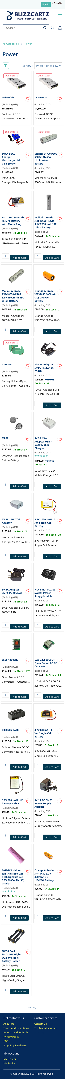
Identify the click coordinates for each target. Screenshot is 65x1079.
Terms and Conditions (16, 1028)
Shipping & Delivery (15, 1045)
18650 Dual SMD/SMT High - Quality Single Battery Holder (11, 956)
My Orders (9, 1059)
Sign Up (58, 3)
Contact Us (40, 1023)
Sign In (45, 4)
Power (28, 43)
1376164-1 (8, 364)
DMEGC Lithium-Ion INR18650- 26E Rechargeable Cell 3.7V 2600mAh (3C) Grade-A (13, 877)
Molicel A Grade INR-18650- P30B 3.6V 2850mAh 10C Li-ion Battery (45, 222)
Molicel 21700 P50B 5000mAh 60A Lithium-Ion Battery (45, 158)
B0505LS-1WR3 (10, 730)
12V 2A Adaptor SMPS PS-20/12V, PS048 (44, 368)
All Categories (11, 43)
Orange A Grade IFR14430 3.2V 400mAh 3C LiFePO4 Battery (44, 875)
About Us (8, 1023)
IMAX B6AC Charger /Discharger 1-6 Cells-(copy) (11, 158)
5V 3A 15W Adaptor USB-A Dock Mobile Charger (43, 443)
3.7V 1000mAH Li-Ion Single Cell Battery (44, 523)
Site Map (39, 1032)
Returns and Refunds (15, 1032)
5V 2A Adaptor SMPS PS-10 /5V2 (12, 591)
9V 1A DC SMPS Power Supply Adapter (43, 803)
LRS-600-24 (8, 97)
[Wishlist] (54, 27)
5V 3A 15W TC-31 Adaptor (12, 521)
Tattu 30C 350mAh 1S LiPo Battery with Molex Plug (13, 221)
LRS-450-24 (40, 97)
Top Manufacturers (45, 1028)
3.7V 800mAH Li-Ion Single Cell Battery (44, 733)
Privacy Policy (11, 1036)
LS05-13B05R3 (10, 659)
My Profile (9, 1063)
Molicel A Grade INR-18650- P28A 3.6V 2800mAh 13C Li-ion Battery (13, 295)
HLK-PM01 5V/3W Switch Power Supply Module (44, 593)
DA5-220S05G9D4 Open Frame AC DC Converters (45, 663)
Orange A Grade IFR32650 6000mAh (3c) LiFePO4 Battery (45, 295)
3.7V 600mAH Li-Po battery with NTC (13, 801)
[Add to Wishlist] (28, 99)
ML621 (6, 438)
